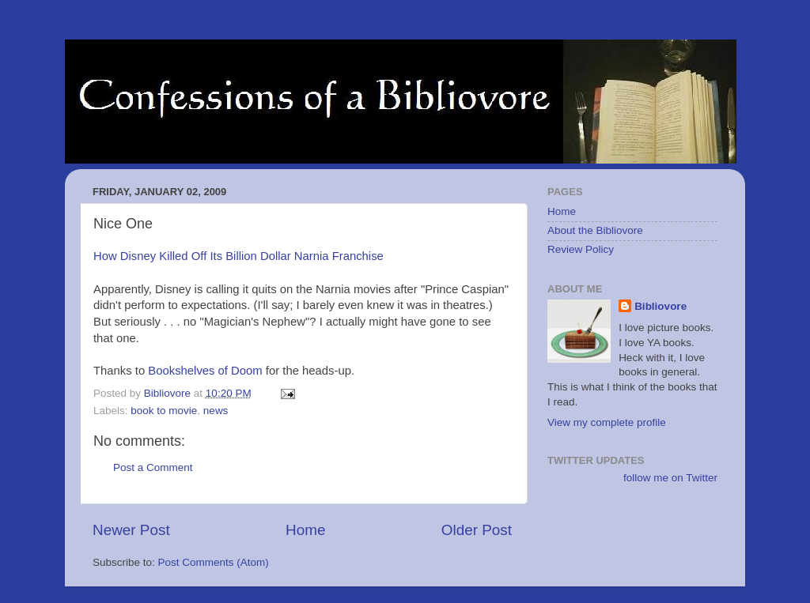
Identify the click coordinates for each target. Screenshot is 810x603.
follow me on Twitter (670, 478)
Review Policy (580, 249)
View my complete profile (606, 422)
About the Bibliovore (595, 230)
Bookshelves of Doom (205, 370)
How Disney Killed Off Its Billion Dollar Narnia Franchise (238, 256)
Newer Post (131, 530)
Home (305, 530)
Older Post (476, 530)
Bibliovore (660, 306)
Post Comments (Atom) (213, 562)
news (216, 410)
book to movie (164, 410)
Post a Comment (153, 467)
